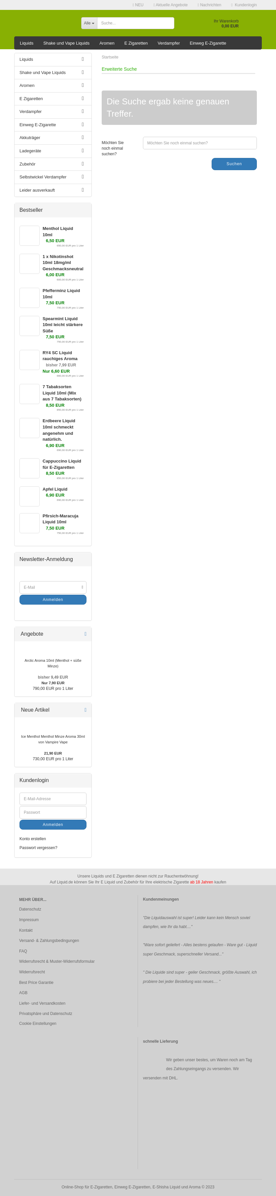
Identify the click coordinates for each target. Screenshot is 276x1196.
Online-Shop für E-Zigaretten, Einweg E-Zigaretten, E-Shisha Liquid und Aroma (130, 1187)
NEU (138, 5)
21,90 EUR (53, 753)
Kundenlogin (244, 5)
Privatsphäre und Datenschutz (45, 1013)
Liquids (26, 43)
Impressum (29, 919)
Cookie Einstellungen (37, 1023)
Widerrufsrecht (32, 972)
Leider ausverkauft (37, 190)
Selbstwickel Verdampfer (42, 176)
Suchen (234, 164)
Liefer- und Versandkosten (42, 1003)
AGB (23, 992)
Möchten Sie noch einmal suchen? (113, 148)
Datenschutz (30, 909)
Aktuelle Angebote (171, 5)
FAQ (23, 951)
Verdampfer (169, 43)
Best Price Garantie (36, 982)
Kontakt (26, 930)
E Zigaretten (136, 43)
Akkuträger (29, 137)
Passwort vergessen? (38, 847)
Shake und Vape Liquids (66, 43)
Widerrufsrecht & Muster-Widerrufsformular (57, 961)
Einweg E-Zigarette (208, 43)
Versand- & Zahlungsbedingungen (49, 940)
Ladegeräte (30, 150)
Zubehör (27, 164)
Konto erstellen (32, 839)
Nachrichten (209, 5)
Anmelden (53, 599)
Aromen (107, 43)
